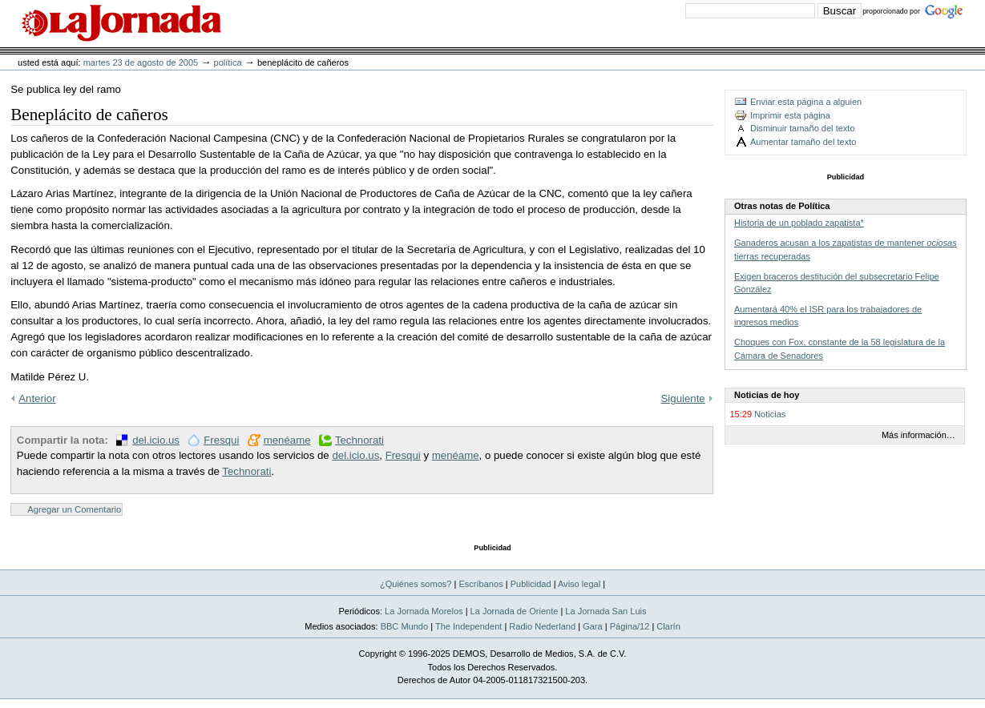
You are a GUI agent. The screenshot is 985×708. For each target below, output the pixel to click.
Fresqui (221, 440)
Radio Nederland (542, 626)
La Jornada (121, 23)
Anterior (36, 398)
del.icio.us (156, 440)
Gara (593, 626)
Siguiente (683, 398)
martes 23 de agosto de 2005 (141, 62)
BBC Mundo (404, 626)
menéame (287, 440)
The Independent (468, 626)
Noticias (769, 414)
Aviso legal (579, 584)
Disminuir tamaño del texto (802, 128)
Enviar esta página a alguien (806, 102)
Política (228, 62)
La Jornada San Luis (605, 611)
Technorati (359, 440)
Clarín (668, 626)
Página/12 (630, 626)
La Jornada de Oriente (514, 611)
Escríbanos (480, 584)
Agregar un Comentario (74, 509)
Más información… (918, 435)
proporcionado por (891, 11)
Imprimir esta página (790, 115)
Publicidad (531, 584)
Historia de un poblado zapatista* (799, 222)
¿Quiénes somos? (416, 584)
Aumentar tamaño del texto (803, 142)
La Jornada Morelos (424, 611)
